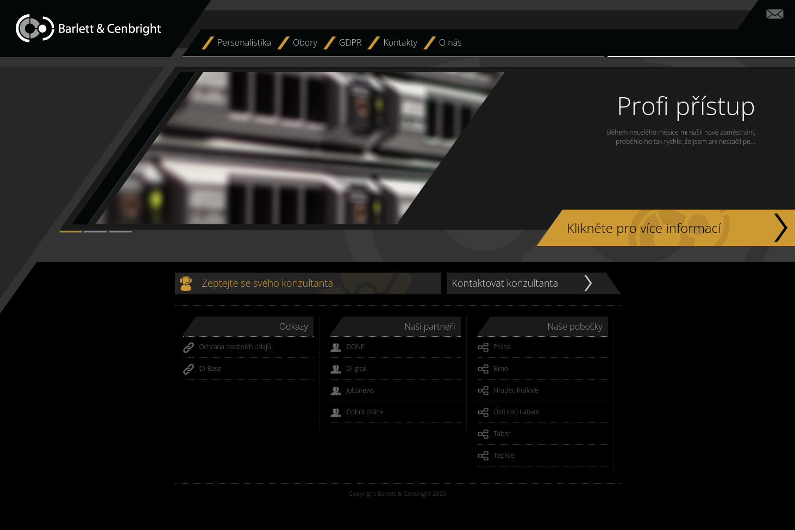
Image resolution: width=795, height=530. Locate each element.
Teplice (496, 456)
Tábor (494, 434)
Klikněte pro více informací (644, 228)
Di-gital (348, 369)
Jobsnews (352, 391)
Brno (493, 369)
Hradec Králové (508, 391)
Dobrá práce (356, 412)
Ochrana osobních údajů (227, 347)
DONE (347, 347)
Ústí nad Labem (509, 412)
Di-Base (202, 369)
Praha (494, 347)
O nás (450, 42)
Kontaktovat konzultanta (505, 282)
